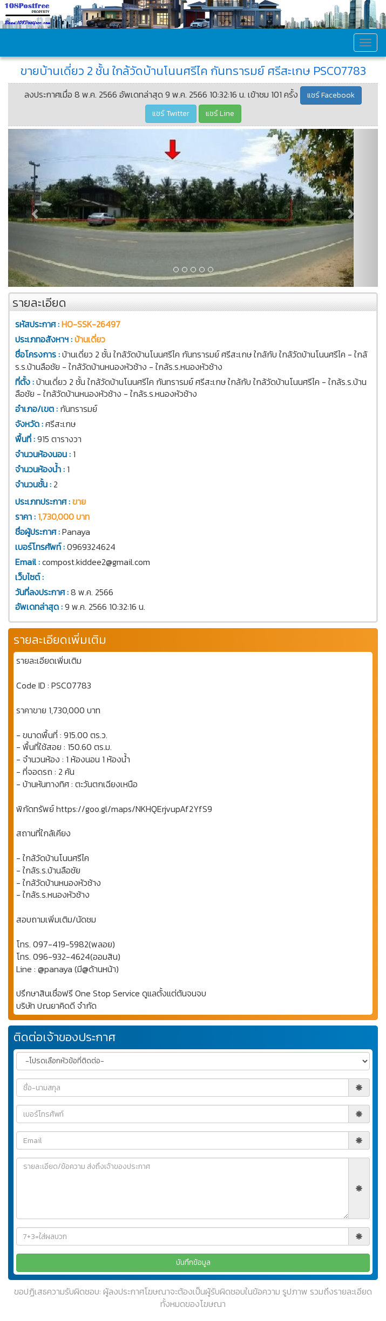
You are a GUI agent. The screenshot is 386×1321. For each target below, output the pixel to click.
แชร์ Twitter (170, 113)
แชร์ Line (220, 113)
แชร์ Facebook (331, 95)
